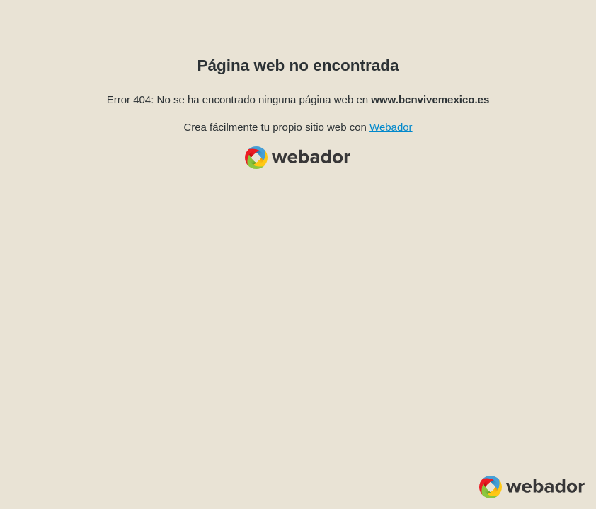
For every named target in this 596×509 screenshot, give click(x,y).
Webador (391, 127)
